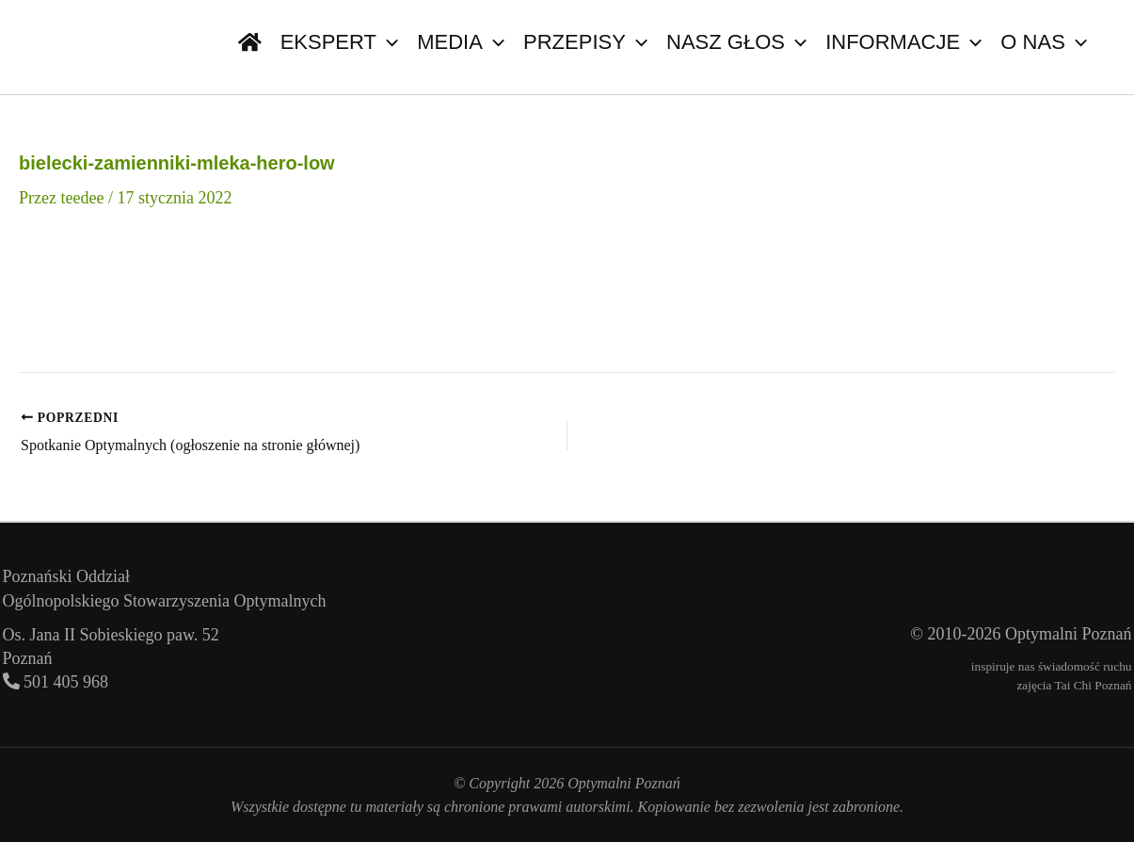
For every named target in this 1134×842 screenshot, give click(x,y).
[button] (387, 42)
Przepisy (585, 42)
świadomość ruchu (1085, 666)
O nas (1043, 42)
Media (460, 42)
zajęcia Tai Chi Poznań (1073, 685)
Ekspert (339, 42)
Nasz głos (736, 42)
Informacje (903, 42)
